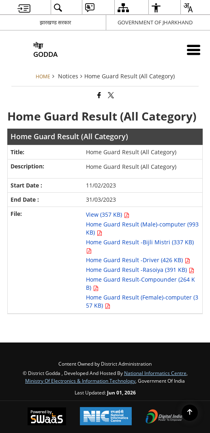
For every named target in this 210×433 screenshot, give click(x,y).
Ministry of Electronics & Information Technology (80, 380)
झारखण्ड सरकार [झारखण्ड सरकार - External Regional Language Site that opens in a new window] (55, 22)
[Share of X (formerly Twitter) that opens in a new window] (111, 95)
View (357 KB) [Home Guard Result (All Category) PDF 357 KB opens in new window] (107, 214)
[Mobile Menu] (193, 50)
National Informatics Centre (155, 373)
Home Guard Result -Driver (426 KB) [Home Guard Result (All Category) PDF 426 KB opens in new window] (138, 260)
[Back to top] (190, 413)
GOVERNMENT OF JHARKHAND (155, 22)
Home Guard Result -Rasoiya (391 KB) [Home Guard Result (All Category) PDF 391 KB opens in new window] (140, 270)
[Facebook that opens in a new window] (99, 95)
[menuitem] (24, 7)
